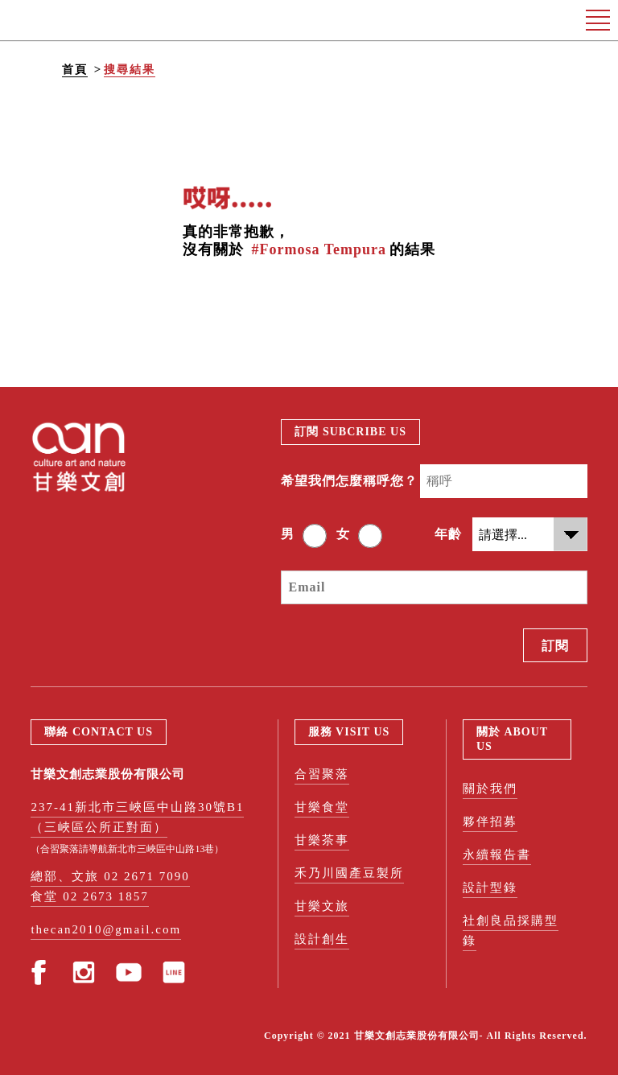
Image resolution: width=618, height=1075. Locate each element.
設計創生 (322, 939)
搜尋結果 (129, 70)
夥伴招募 (490, 821)
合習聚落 (322, 774)
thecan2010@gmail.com (106, 929)
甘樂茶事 (322, 840)
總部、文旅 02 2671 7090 (110, 876)
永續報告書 (497, 854)
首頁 (75, 70)
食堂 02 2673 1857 (89, 896)
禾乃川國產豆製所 (349, 873)
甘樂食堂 (322, 807)
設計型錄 (490, 887)
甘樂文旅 (322, 906)
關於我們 (490, 788)
